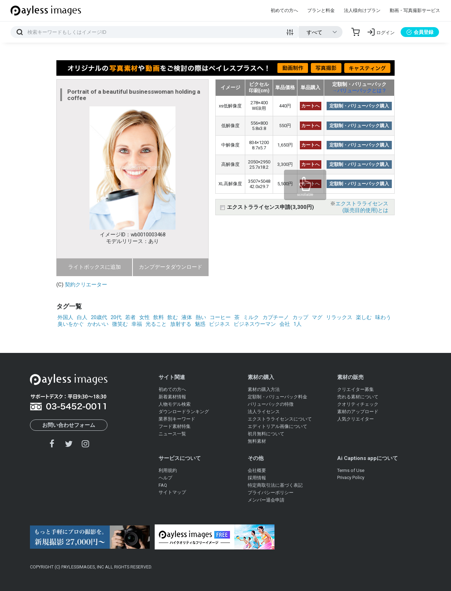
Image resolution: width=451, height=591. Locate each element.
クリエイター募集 (355, 389)
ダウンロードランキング (184, 411)
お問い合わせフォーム (68, 425)
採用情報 (257, 477)
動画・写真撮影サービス (415, 10)
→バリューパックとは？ (359, 90)
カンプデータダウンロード (170, 267)
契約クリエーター (86, 284)
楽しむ (364, 317)
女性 (144, 317)
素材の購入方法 (264, 389)
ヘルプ (165, 477)
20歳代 (99, 317)
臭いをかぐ (70, 324)
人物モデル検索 (175, 404)
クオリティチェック (357, 404)
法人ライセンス (264, 411)
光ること (156, 324)
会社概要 (257, 470)
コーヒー (220, 317)
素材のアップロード (357, 411)
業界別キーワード (177, 419)
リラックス (339, 317)
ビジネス (219, 324)
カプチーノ (275, 317)
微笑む (120, 324)
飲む (172, 317)
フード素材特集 (175, 426)
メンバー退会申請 (266, 500)
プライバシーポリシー (271, 492)
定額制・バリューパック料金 (277, 396)
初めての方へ (284, 10)
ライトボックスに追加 (94, 267)
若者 (130, 317)
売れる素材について (357, 396)
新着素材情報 (172, 396)
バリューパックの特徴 (271, 404)
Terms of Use (350, 470)
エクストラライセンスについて (280, 419)
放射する (180, 324)
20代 (116, 317)
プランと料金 (321, 10)
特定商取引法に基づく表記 (275, 485)
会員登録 (419, 32)
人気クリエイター (355, 419)
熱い (201, 317)
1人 (298, 324)
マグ (317, 317)
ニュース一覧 (172, 433)
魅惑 (200, 324)
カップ (300, 317)
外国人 (65, 317)
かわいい (98, 324)
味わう (383, 317)
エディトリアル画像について (277, 426)
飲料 (158, 317)
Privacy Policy (350, 477)
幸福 (136, 324)
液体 (186, 317)
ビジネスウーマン (255, 324)
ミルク (251, 317)
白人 (82, 317)
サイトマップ (172, 492)
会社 (284, 324)
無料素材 (257, 441)
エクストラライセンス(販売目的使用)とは (361, 206)
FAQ (163, 485)
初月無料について (266, 433)
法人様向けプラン (362, 10)
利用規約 (168, 470)
